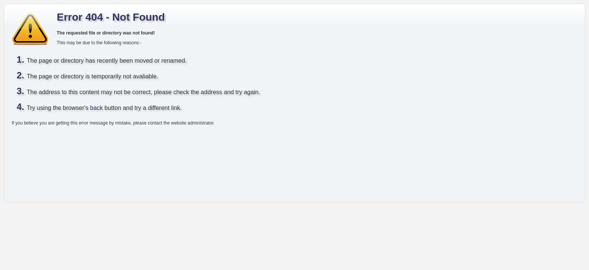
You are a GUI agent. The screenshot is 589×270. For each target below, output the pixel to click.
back (96, 108)
